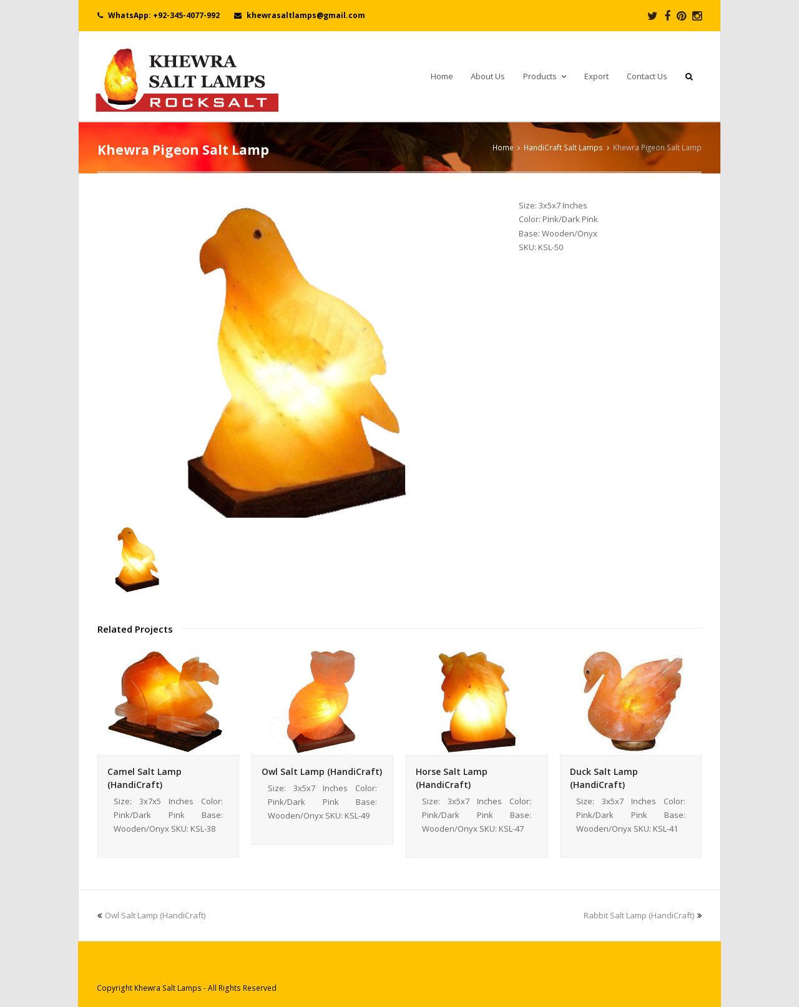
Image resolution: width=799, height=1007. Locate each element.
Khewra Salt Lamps (168, 988)
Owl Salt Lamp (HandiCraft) (322, 771)
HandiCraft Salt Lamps (563, 147)
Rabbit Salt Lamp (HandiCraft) (643, 915)
